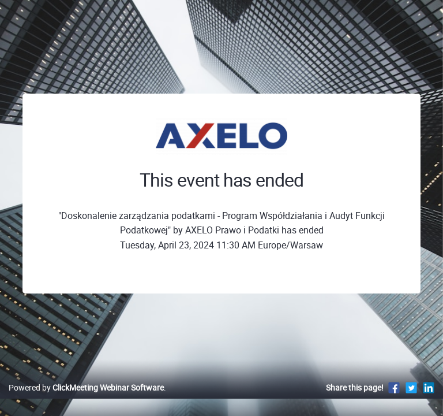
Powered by (86, 387)
